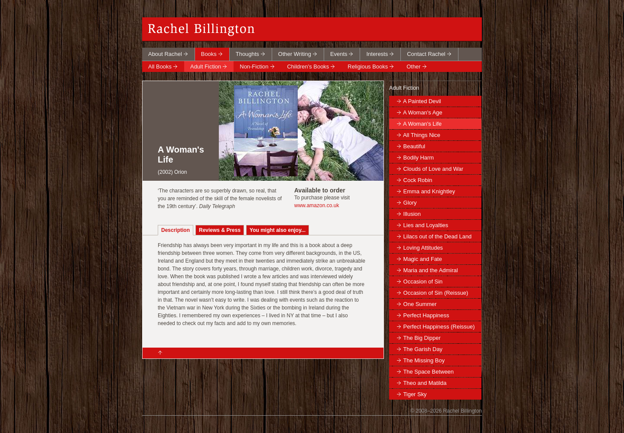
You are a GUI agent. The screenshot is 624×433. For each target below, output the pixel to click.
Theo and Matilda (424, 383)
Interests (377, 54)
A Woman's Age (422, 112)
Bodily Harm (418, 157)
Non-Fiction (254, 66)
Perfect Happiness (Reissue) (439, 326)
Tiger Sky (414, 394)
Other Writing (294, 54)
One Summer (420, 304)
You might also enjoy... (278, 230)
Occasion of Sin (423, 281)
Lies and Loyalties (425, 225)
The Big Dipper (421, 338)
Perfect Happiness (426, 315)
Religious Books (368, 66)
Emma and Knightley (429, 191)
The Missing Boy (424, 360)
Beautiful (414, 146)
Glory (410, 202)
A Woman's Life (422, 123)
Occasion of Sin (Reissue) (435, 293)
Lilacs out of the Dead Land (437, 236)
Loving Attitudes (423, 247)
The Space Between (428, 371)
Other (413, 66)
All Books (160, 66)
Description (175, 230)
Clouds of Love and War (433, 169)
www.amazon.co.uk (316, 205)
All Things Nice (421, 135)
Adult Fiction (205, 66)
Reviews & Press (219, 230)
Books (209, 54)
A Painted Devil (422, 101)
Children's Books (308, 66)
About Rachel (165, 54)
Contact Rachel (426, 54)
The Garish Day (422, 349)
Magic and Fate (422, 259)
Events (339, 54)
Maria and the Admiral (430, 270)
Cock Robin (417, 180)
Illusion (412, 214)
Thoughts (247, 54)
